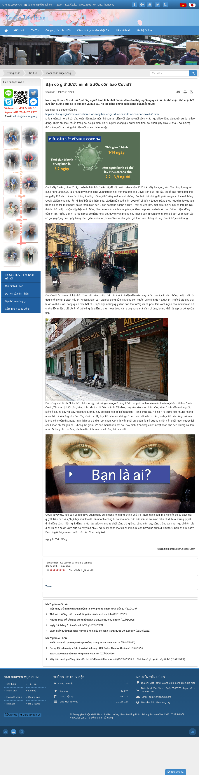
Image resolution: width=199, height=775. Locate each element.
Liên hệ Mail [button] (123, 30)
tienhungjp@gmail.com (41, 4)
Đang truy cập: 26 (30, 715)
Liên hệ (32, 690)
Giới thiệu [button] (19, 30)
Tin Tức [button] (35, 30)
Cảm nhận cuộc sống (17, 308)
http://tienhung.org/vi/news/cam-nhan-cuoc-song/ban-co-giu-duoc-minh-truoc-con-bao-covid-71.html (102, 114)
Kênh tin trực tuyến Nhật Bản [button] (93, 30)
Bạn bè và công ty (15, 301)
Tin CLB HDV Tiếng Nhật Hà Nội (19, 276)
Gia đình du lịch (14, 286)
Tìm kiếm (10, 703)
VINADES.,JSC (78, 717)
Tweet (49, 586)
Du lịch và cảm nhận (17, 293)
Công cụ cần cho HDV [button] (58, 30)
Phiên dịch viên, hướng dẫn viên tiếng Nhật (117, 714)
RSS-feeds (34, 703)
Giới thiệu (11, 684)
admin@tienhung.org (25, 116)
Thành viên (11, 690)
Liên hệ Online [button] (144, 30)
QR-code (11, 715)
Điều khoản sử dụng (102, 717)
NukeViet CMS (161, 714)
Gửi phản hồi (175, 772)
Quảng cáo (34, 697)
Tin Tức (32, 684)
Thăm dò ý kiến (14, 697)
